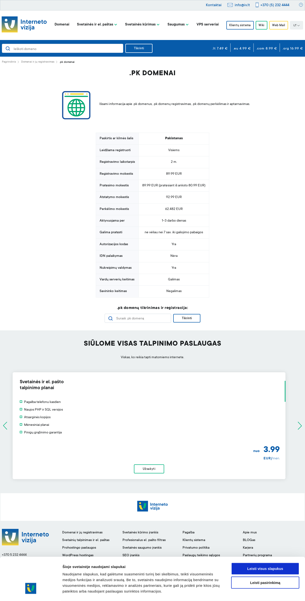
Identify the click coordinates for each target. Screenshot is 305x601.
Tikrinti (139, 48)
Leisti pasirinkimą (265, 564)
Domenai (60, 25)
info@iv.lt (242, 5)
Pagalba (188, 534)
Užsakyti (152, 470)
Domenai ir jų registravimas (37, 62)
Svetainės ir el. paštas (94, 25)
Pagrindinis (9, 62)
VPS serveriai (206, 25)
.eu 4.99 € (242, 49)
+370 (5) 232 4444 (274, 5)
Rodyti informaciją (244, 592)
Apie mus (250, 534)
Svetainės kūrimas (139, 25)
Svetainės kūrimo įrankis (140, 534)
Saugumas (174, 25)
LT (298, 25)
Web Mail (279, 25)
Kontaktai (214, 5)
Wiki (261, 25)
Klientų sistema (239, 25)
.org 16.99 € (292, 49)
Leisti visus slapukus (265, 550)
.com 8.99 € (266, 49)
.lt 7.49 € (220, 49)
